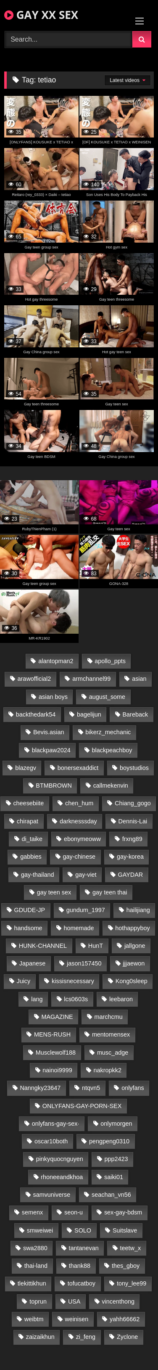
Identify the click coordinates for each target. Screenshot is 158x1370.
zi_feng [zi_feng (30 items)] (85, 1336)
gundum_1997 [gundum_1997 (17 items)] (85, 910)
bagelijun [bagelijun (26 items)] (89, 714)
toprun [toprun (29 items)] (38, 1301)
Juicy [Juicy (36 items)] (23, 981)
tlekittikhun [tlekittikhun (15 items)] (32, 1283)
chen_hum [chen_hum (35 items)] (79, 803)
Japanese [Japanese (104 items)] (32, 963)
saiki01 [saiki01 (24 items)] (113, 1177)
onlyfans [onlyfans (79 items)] (132, 1087)
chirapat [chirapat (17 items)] (27, 821)
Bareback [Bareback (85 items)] (135, 714)
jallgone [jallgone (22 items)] (134, 945)
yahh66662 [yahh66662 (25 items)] (125, 1319)
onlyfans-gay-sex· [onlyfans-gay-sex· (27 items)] (55, 1123)
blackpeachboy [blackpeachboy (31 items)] (112, 750)
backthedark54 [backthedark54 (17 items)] (35, 714)
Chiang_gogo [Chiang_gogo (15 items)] (133, 803)
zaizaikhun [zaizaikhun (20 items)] (40, 1336)
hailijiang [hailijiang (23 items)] (138, 910)
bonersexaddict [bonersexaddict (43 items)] (78, 767)
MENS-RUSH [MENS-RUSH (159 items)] (52, 1034)
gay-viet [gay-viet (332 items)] (85, 874)
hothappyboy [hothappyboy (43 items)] (132, 928)
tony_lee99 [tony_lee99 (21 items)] (131, 1283)
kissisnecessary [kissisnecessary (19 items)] (73, 981)
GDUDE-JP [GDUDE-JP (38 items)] (29, 910)
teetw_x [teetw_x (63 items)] (130, 1248)
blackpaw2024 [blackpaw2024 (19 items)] (51, 750)
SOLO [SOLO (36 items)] (82, 1230)
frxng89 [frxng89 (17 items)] (132, 839)
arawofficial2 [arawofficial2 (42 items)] (34, 678)
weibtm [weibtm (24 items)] (34, 1319)
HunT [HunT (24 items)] (95, 945)
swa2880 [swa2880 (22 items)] (35, 1248)
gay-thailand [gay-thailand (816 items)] (37, 874)
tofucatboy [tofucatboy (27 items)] (81, 1283)
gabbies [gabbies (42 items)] (30, 856)
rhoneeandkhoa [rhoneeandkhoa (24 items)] (62, 1177)
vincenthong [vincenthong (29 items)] (118, 1301)
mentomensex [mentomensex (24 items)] (111, 1034)
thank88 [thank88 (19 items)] (79, 1265)
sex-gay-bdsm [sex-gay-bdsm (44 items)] (123, 1212)
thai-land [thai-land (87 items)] (35, 1265)
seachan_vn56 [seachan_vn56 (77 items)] (111, 1194)
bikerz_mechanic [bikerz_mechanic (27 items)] (108, 732)
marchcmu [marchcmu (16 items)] (108, 1016)
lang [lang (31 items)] (36, 999)
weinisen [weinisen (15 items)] (76, 1319)
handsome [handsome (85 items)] (28, 928)
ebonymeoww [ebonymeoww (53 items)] (82, 839)
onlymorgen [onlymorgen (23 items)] (116, 1123)
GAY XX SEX (41, 14)
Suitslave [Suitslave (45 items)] (125, 1230)
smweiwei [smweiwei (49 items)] (40, 1230)
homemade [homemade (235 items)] (78, 928)
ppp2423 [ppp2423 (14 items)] (116, 1159)
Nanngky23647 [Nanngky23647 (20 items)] (40, 1087)
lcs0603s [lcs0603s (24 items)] (76, 999)
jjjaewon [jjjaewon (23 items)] (134, 963)
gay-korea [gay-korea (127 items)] (130, 856)
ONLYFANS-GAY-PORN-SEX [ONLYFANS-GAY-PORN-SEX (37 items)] (81, 1106)
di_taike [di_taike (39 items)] (31, 839)
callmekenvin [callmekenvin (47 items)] (110, 785)
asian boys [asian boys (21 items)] (53, 696)
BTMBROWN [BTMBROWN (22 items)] (54, 785)
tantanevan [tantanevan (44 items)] (83, 1248)
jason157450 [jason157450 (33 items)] (84, 963)
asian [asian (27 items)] (139, 678)
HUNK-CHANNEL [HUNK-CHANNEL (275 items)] (43, 945)
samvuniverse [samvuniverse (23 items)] (51, 1194)
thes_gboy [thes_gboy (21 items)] (126, 1265)
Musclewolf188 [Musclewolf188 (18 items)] (56, 1052)
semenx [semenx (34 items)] (32, 1212)
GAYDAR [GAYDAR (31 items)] (130, 874)
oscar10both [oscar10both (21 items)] (51, 1141)
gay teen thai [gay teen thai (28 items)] (109, 892)
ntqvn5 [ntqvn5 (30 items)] (91, 1087)
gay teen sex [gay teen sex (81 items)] (54, 892)
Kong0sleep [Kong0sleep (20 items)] (131, 981)
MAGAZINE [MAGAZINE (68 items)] (57, 1016)
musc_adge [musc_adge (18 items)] (112, 1052)
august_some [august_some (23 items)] (107, 696)
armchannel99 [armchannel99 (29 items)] (91, 678)
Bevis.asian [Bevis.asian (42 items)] (48, 732)
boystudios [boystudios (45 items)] (134, 767)
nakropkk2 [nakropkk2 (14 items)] (107, 1070)
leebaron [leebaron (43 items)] (121, 999)
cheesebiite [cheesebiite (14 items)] (28, 803)
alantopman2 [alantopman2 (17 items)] (55, 661)
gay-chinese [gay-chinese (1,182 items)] (79, 856)
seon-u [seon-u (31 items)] (73, 1212)
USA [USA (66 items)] (74, 1301)
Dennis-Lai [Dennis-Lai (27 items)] (132, 821)
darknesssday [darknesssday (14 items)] (78, 821)
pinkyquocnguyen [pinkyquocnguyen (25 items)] (59, 1159)
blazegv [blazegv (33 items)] (25, 767)
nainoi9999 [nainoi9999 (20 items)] (57, 1070)
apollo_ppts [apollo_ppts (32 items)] (110, 661)
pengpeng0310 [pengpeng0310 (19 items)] (109, 1141)
